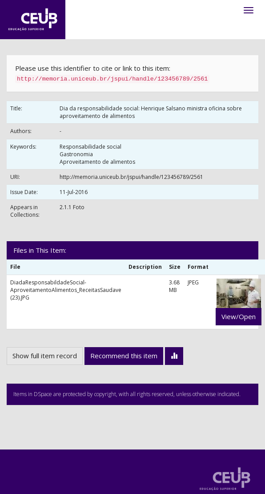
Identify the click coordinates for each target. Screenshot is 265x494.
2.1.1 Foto (72, 207)
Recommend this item (123, 355)
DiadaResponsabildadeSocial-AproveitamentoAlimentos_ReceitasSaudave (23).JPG (65, 290)
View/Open (238, 316)
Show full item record (44, 355)
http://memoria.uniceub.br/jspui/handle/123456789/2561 (131, 177)
